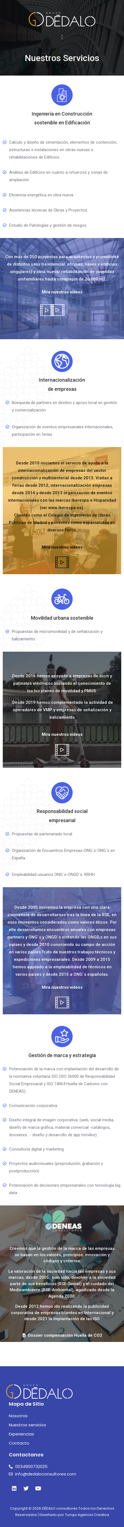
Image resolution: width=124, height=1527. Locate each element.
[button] (62, 37)
